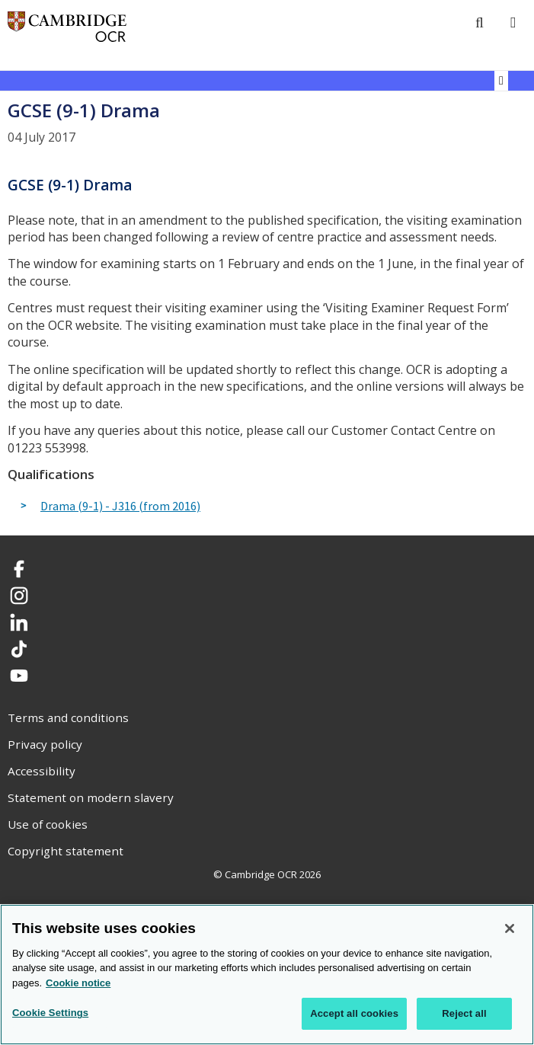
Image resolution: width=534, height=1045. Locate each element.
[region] (267, 974)
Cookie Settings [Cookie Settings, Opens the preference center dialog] (50, 1012)
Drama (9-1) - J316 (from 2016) (120, 506)
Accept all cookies (354, 1013)
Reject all (464, 1013)
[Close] (509, 928)
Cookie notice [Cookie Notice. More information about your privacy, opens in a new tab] (78, 983)
